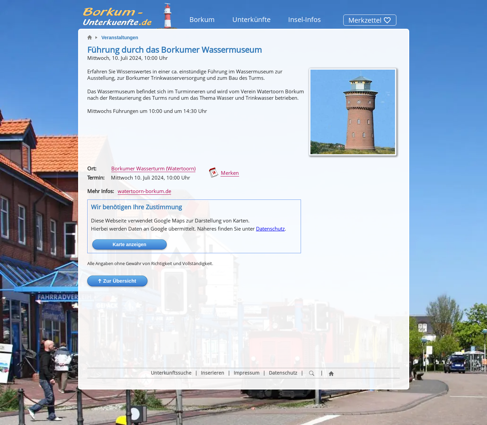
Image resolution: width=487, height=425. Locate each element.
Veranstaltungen (119, 37)
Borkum (202, 19)
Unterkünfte (251, 19)
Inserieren (212, 341)
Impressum (246, 341)
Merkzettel (369, 20)
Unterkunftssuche (171, 341)
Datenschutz (270, 228)
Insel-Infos (304, 19)
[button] (117, 281)
